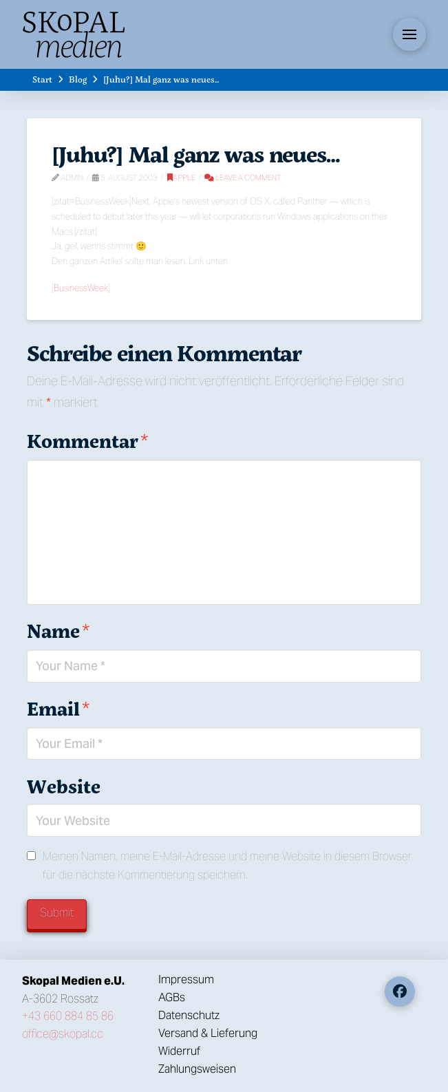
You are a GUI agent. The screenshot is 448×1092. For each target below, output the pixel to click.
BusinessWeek (81, 288)
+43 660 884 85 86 (68, 1016)
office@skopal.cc (62, 1034)
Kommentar (87, 440)
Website (63, 786)
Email (58, 708)
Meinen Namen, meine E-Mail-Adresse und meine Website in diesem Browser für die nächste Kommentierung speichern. (227, 865)
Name (58, 630)
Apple (181, 177)
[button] (409, 34)
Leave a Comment (242, 177)
